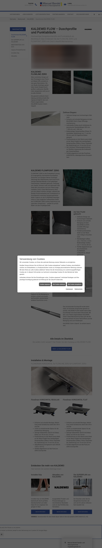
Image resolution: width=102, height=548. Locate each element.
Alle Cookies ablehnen (59, 213)
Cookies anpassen (45, 213)
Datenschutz (78, 218)
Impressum (69, 218)
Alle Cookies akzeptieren (74, 213)
